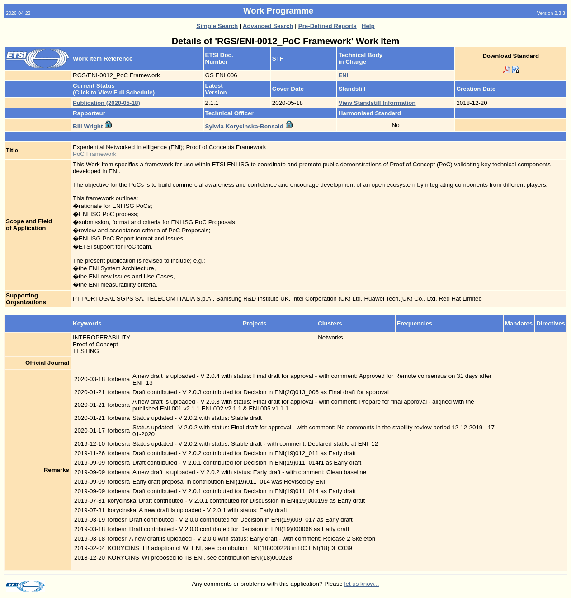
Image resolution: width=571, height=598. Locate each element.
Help (368, 26)
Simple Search (217, 26)
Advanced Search (268, 26)
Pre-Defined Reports (327, 26)
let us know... (361, 583)
